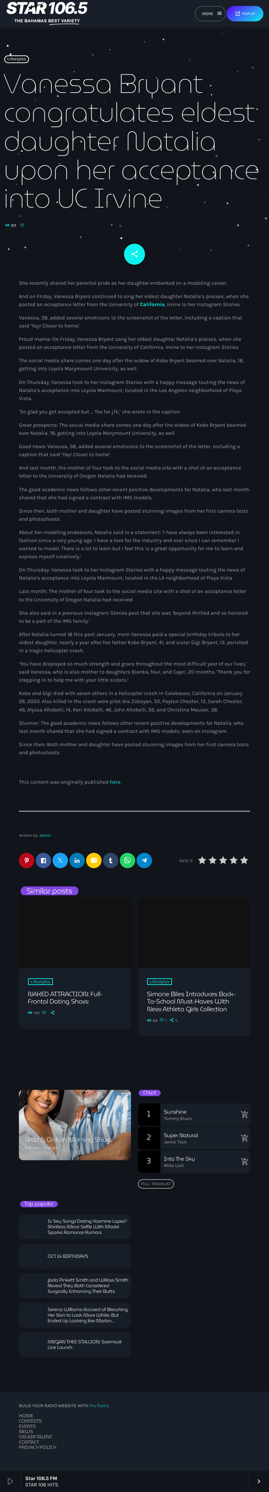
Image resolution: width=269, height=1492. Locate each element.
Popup (245, 13)
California (152, 304)
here (115, 782)
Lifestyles (16, 59)
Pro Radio (99, 1406)
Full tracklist (156, 1183)
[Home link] (47, 13)
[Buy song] (243, 1114)
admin (45, 835)
